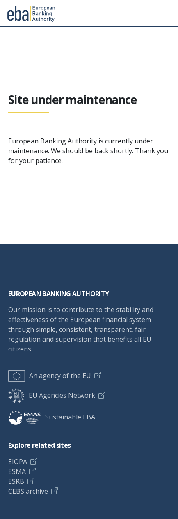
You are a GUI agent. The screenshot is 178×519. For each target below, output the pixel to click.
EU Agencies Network (51, 395)
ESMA (17, 471)
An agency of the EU (49, 375)
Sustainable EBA (51, 417)
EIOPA (17, 461)
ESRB (16, 481)
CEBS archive (28, 491)
